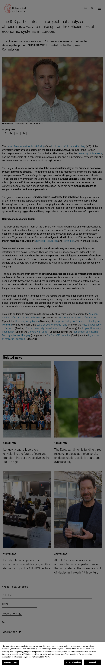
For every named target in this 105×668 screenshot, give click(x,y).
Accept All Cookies (73, 662)
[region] (52, 655)
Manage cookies (10, 662)
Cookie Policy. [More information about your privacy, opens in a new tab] (44, 657)
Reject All (92, 662)
